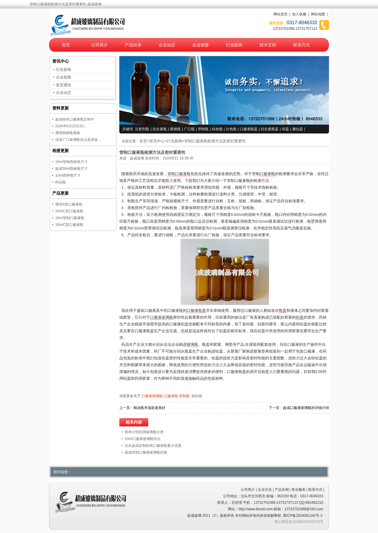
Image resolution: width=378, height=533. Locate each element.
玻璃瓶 (192, 345)
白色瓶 (231, 129)
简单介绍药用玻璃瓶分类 (144, 432)
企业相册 (200, 45)
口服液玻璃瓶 (161, 317)
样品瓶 (60, 182)
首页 (66, 45)
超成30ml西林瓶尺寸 (71, 169)
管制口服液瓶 (178, 174)
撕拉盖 (297, 129)
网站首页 (280, 14)
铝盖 (285, 129)
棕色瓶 (217, 129)
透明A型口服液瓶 (68, 204)
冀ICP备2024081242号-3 (302, 516)
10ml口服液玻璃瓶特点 (143, 439)
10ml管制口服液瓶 (69, 218)
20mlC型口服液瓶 (69, 211)
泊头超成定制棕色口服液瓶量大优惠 (153, 446)
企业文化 (265, 490)
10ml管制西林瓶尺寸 (71, 162)
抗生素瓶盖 (269, 129)
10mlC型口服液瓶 (69, 225)
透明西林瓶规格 (67, 133)
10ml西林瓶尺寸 (68, 175)
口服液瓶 (267, 174)
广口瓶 (189, 129)
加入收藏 (299, 14)
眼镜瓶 (175, 129)
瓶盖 (282, 311)
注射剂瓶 (142, 129)
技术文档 (268, 45)
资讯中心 (156, 141)
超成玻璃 (137, 158)
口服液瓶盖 (249, 129)
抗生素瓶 (160, 129)
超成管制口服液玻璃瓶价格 (146, 452)
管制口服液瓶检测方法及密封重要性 (215, 141)
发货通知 (63, 85)
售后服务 (298, 490)
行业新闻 (234, 45)
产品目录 (133, 45)
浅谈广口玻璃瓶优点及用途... (78, 140)
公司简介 (99, 45)
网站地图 (318, 14)
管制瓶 (203, 129)
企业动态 (167, 45)
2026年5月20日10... (71, 126)
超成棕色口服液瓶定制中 (74, 119)
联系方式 (301, 45)
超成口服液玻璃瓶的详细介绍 (306, 408)
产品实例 (282, 490)
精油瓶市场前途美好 (149, 408)
